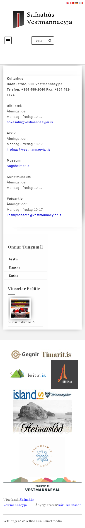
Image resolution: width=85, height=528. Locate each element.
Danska (14, 267)
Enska (13, 275)
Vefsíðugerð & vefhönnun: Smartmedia (32, 521)
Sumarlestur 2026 (21, 322)
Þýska (13, 259)
